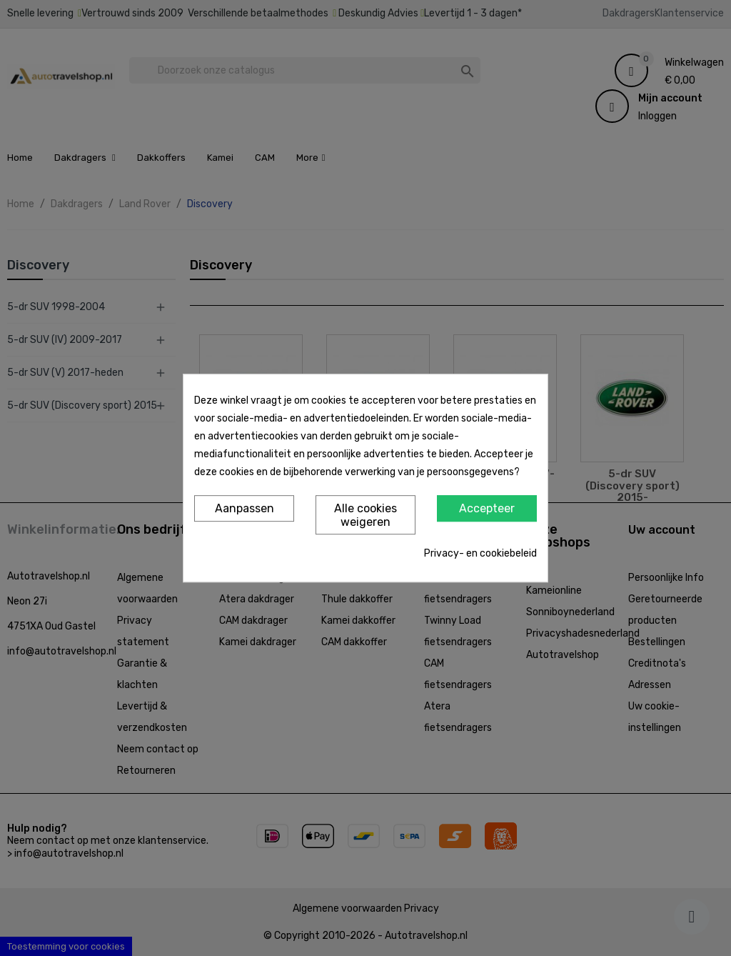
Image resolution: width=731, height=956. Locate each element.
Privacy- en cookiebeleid (480, 553)
